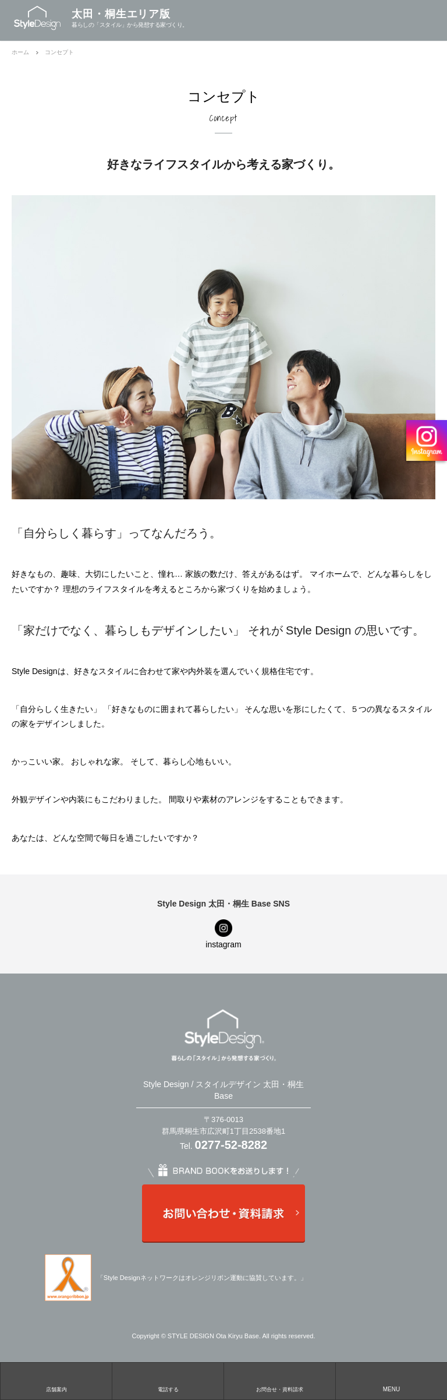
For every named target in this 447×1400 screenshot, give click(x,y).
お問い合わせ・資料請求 (223, 1213)
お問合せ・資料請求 (279, 1389)
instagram (223, 944)
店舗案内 (56, 1389)
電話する (168, 1389)
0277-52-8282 (231, 1144)
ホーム (20, 52)
